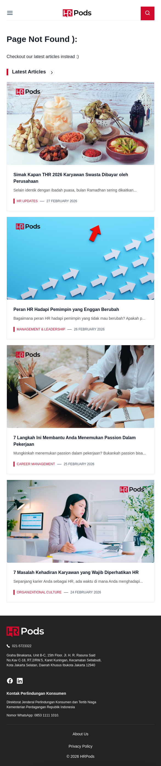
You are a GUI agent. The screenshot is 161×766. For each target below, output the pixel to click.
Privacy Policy (80, 746)
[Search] (147, 13)
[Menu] (10, 13)
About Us (81, 734)
